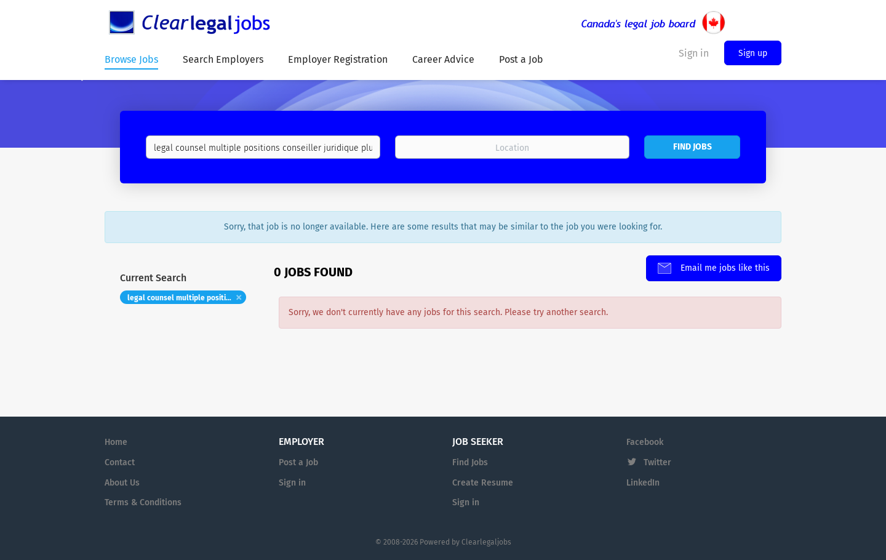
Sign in (292, 483)
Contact (120, 462)
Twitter (657, 462)
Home (116, 442)
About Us (122, 483)
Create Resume (482, 483)
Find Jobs (692, 147)
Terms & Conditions (143, 502)
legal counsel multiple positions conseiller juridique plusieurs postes (186, 298)
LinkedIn (643, 483)
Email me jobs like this (724, 268)
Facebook (644, 442)
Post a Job (298, 462)
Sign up (752, 53)
